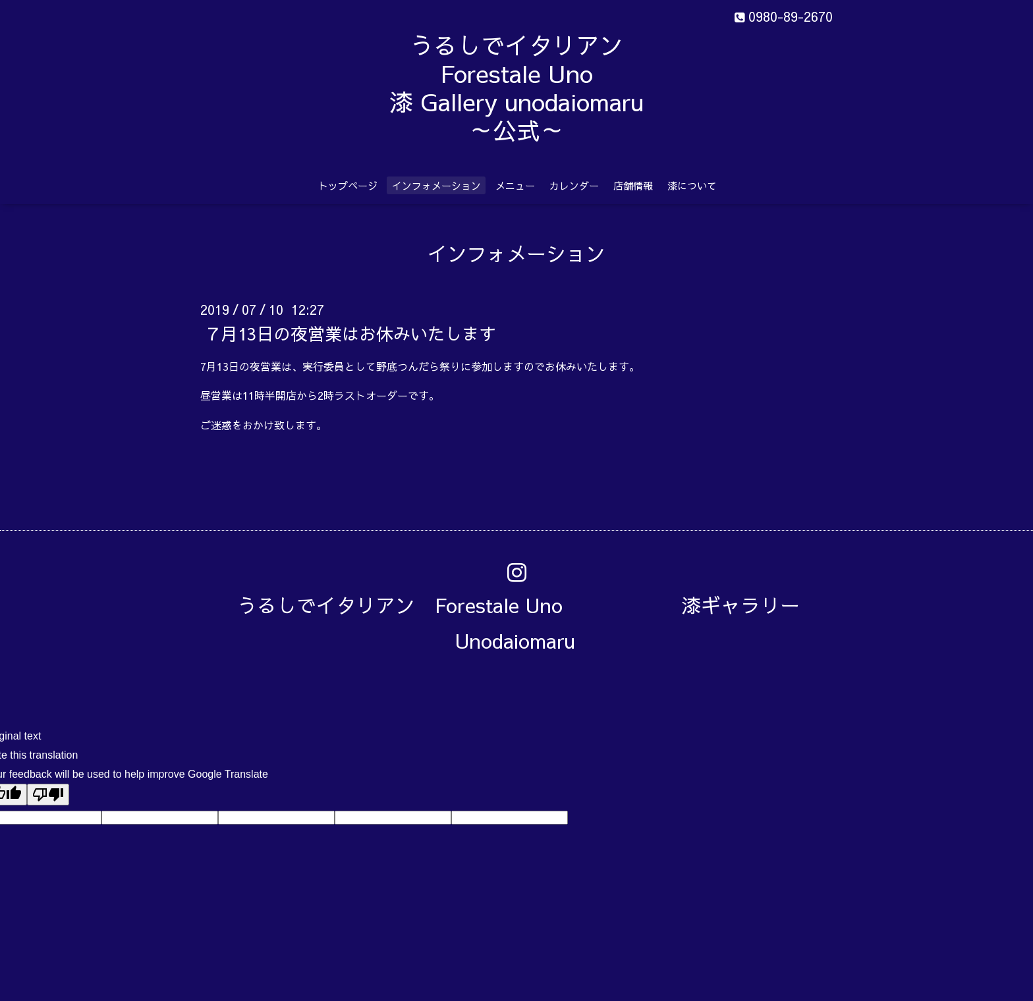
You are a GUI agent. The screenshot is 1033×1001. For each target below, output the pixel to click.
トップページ (347, 185)
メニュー (515, 185)
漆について (692, 185)
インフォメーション (436, 185)
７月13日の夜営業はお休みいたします (350, 332)
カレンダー (574, 185)
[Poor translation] (48, 794)
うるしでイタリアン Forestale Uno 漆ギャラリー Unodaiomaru (528, 622)
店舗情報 (633, 185)
